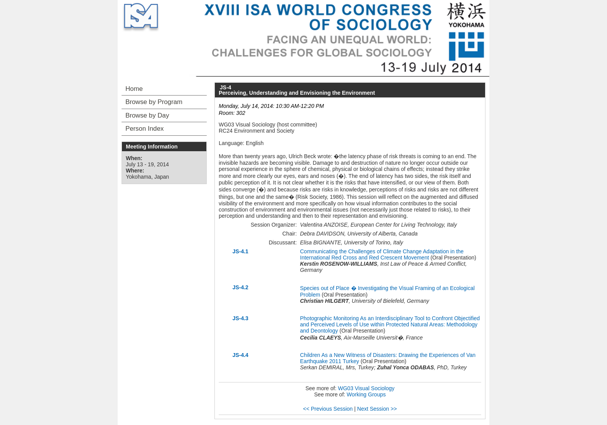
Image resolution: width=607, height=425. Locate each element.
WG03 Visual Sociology (366, 388)
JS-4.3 (240, 318)
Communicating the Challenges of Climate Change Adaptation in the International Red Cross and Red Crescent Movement (382, 254)
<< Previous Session (328, 409)
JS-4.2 (240, 287)
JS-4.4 (240, 355)
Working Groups (366, 394)
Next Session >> (377, 409)
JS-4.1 (240, 251)
